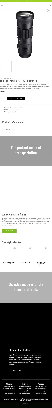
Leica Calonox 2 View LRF (9, 262)
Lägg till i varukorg (16, 98)
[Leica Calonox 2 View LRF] (9, 254)
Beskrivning (6, 129)
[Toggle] (3, 129)
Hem (1, 78)
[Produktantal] (3, 98)
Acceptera (25, 404)
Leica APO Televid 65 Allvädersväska (41, 263)
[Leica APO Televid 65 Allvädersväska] (41, 254)
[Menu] (2, 5)
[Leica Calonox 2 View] (25, 254)
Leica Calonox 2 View (25, 262)
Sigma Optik (7, 78)
